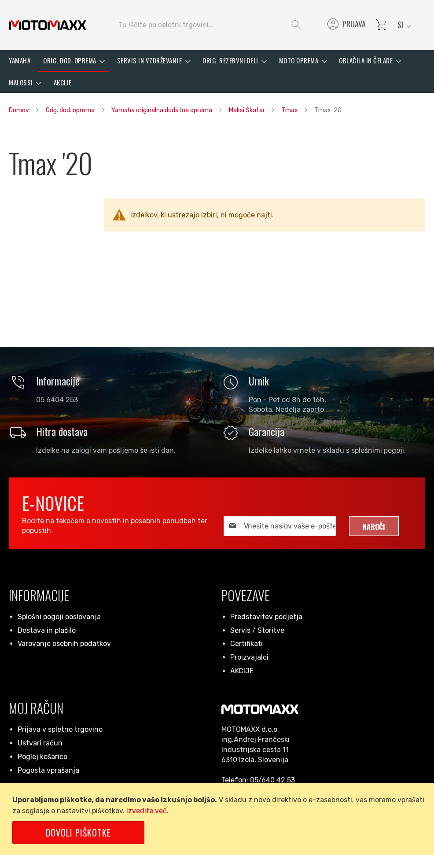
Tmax (290, 110)
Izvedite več (146, 811)
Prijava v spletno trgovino (60, 729)
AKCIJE (242, 671)
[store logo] (47, 25)
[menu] (217, 71)
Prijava (346, 25)
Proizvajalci (249, 657)
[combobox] (209, 25)
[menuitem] (20, 60)
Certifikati (246, 643)
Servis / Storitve (257, 630)
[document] (218, 819)
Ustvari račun (40, 743)
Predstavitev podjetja (266, 617)
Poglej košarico (42, 756)
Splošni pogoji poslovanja (59, 617)
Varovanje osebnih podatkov (64, 643)
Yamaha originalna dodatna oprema (162, 110)
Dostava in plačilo (47, 630)
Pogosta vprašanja (48, 770)
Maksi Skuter (247, 110)
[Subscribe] (374, 526)
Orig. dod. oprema (71, 110)
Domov (19, 110)
